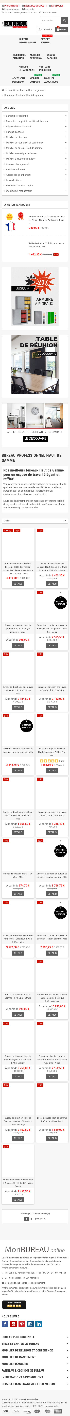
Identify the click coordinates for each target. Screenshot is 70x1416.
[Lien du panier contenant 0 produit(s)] (61, 29)
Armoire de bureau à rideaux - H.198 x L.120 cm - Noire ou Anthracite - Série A (47, 220)
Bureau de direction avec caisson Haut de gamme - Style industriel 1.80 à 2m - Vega (52, 567)
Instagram (30, 1324)
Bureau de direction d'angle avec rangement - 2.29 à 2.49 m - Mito (18, 690)
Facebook (5, 1324)
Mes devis (28, 9)
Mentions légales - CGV (26, 1406)
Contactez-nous (48, 12)
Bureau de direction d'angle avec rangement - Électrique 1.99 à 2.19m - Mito (18, 938)
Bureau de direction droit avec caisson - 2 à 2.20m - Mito (52, 814)
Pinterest (22, 1324)
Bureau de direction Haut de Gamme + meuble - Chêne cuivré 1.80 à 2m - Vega (52, 1059)
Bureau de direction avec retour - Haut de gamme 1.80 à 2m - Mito (18, 815)
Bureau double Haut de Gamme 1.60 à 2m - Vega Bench (52, 1120)
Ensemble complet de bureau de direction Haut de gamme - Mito (18, 750)
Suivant (40, 1219)
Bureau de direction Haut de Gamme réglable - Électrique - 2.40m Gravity (18, 1059)
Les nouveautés (11, 9)
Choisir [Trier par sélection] (7, 520)
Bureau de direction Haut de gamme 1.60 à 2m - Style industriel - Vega (18, 628)
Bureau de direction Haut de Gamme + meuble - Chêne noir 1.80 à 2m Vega (18, 1121)
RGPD (40, 1406)
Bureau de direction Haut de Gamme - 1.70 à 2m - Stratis (18, 996)
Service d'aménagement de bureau (19, 12)
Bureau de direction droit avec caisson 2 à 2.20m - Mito (52, 689)
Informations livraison (32, 1403)
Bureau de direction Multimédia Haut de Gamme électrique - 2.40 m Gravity (52, 997)
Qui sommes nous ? (11, 1403)
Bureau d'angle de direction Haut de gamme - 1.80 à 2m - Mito (52, 752)
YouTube (13, 1324)
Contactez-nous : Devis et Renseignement (25, 1283)
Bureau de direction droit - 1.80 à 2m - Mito (17, 875)
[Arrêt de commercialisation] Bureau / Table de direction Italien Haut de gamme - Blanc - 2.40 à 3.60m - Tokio (18, 569)
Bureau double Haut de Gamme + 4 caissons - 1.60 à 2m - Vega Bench (18, 1183)
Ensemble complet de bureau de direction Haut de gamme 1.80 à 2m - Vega (52, 628)
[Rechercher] (54, 20)
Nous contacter (52, 1406)
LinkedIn (38, 1324)
